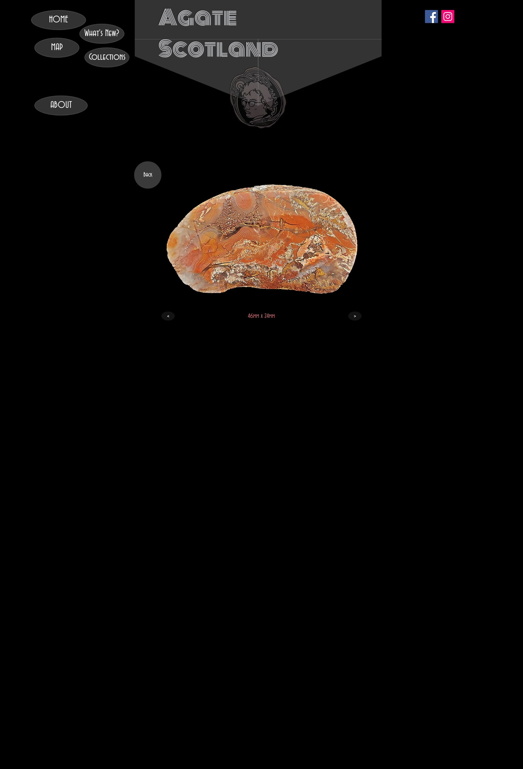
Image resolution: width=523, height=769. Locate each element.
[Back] (147, 175)
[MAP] (56, 48)
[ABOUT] (61, 105)
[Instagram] (447, 16)
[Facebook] (431, 16)
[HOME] (58, 20)
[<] (168, 316)
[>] (355, 316)
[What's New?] (101, 34)
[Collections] (106, 57)
